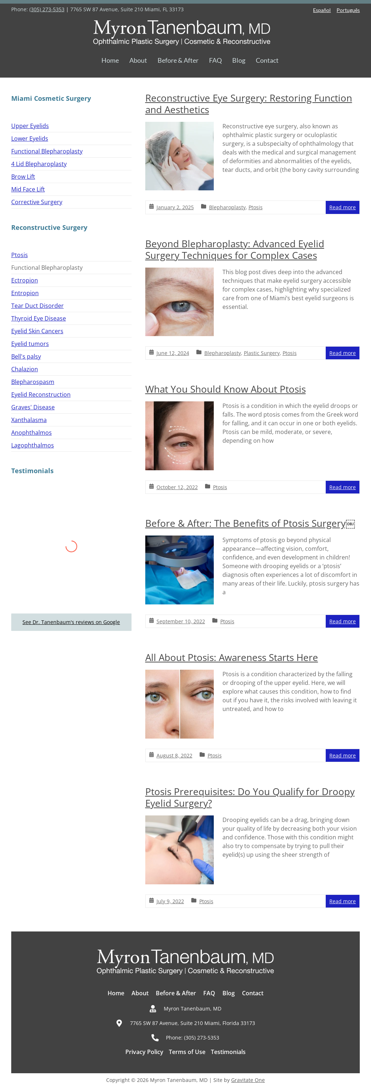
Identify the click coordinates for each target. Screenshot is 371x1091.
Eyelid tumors (30, 344)
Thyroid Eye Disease (38, 318)
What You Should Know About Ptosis (225, 389)
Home (110, 60)
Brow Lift (23, 177)
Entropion (25, 293)
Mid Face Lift (28, 189)
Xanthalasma (29, 420)
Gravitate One (248, 1079)
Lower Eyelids (29, 138)
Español (322, 10)
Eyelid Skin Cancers (37, 331)
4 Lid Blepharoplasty (39, 164)
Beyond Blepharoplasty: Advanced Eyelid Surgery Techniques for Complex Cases (234, 249)
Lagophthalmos (32, 445)
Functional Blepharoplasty (47, 151)
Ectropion (24, 280)
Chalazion (24, 369)
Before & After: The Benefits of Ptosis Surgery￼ (250, 523)
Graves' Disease (33, 407)
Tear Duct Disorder (37, 306)
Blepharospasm (32, 382)
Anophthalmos (31, 433)
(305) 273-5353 (46, 9)
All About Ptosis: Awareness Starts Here (231, 657)
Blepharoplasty (227, 207)
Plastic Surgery (262, 353)
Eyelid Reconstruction (41, 394)
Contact (267, 60)
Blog (238, 60)
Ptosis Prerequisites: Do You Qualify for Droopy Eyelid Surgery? (250, 797)
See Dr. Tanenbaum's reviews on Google (71, 622)
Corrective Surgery (36, 202)
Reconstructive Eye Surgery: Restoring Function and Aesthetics (248, 103)
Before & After (178, 60)
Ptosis (256, 207)
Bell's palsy (26, 356)
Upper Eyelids (30, 126)
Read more (342, 207)
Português (348, 10)
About (138, 60)
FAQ (215, 60)
